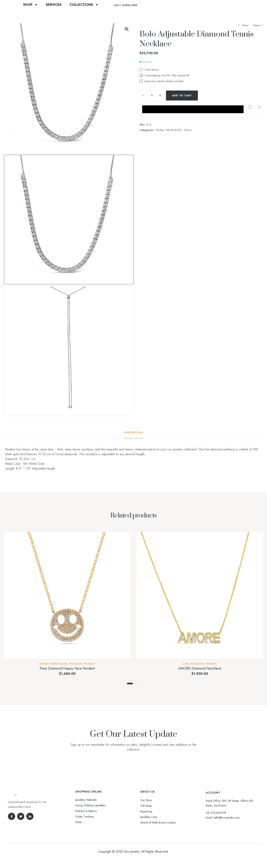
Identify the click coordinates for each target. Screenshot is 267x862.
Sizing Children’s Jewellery (90, 805)
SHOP (30, 4)
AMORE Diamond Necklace (199, 668)
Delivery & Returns (86, 811)
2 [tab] (135, 683)
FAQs (78, 822)
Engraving (146, 811)
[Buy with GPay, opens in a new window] (193, 109)
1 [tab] (130, 683)
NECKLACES (174, 130)
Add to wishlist (250, 107)
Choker (159, 130)
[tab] (133, 432)
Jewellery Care (148, 817)
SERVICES (54, 4)
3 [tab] (139, 683)
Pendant (89, 664)
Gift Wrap (146, 806)
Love (186, 664)
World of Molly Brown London (158, 823)
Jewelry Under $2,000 (53, 664)
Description (133, 432)
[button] (127, 29)
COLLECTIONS (84, 4)
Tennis (188, 130)
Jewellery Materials (85, 800)
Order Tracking (84, 817)
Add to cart (182, 95)
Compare (259, 107)
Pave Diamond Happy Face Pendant (67, 668)
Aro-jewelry (131, 851)
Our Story (146, 800)
